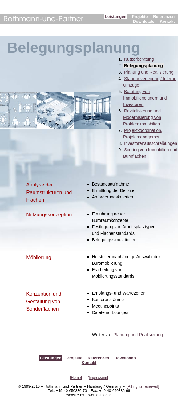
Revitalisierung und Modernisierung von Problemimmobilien (142, 117)
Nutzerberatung (139, 59)
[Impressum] (98, 378)
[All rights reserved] (143, 386)
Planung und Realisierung (148, 72)
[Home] (76, 378)
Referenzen (164, 16)
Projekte (140, 16)
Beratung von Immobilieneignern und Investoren (145, 98)
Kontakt (167, 21)
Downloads (143, 21)
